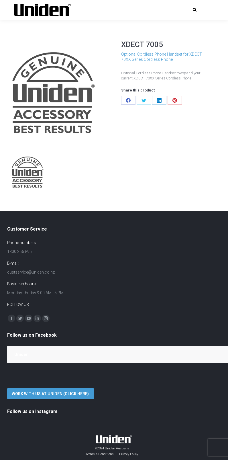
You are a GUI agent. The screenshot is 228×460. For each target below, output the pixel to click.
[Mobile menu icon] (208, 10)
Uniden (21, 354)
